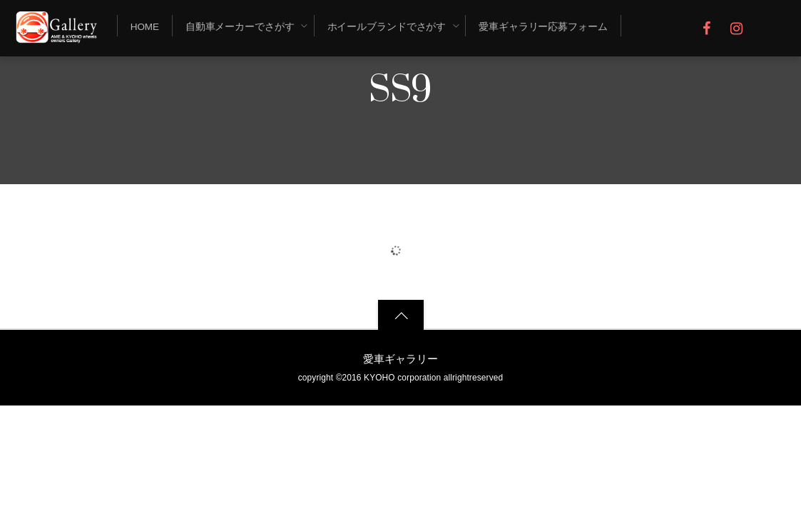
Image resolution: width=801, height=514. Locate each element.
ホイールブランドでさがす (387, 26)
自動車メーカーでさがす (240, 26)
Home (145, 26)
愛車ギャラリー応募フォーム (543, 26)
